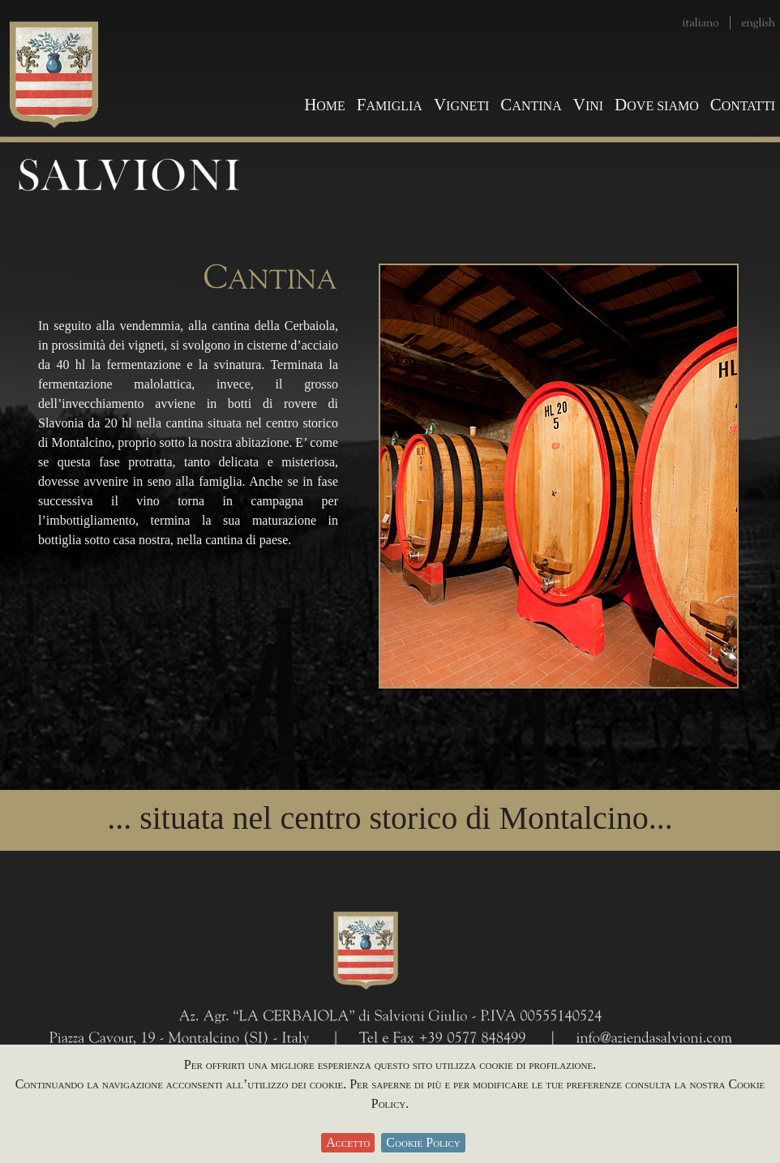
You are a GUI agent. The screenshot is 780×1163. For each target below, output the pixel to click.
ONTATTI (742, 106)
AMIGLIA (389, 106)
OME (324, 106)
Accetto (348, 1142)
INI (588, 106)
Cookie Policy (423, 1142)
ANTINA (530, 106)
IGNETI (461, 106)
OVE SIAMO (657, 106)
